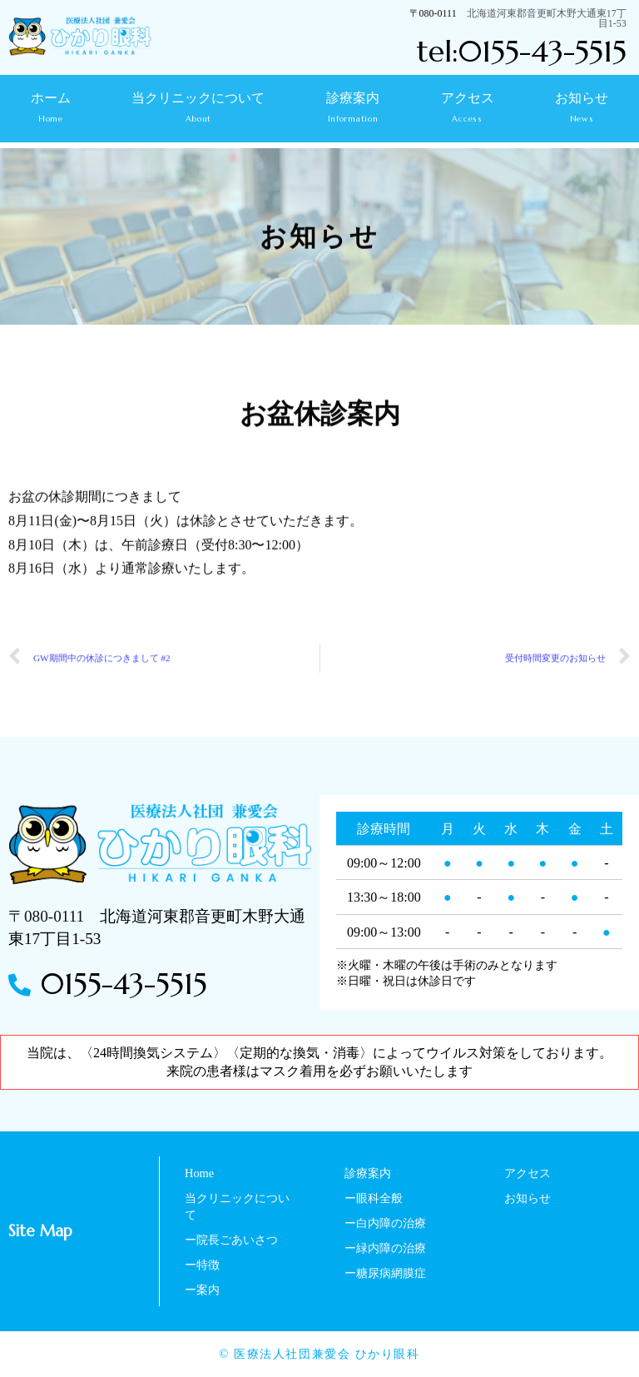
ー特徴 (202, 1264)
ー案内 (202, 1289)
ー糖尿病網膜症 (385, 1273)
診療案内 (352, 113)
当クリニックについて (199, 113)
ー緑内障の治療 (385, 1248)
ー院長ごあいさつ (231, 1239)
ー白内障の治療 (385, 1223)
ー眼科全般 (373, 1198)
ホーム (51, 109)
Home (199, 1173)
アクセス (467, 109)
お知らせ (581, 109)
